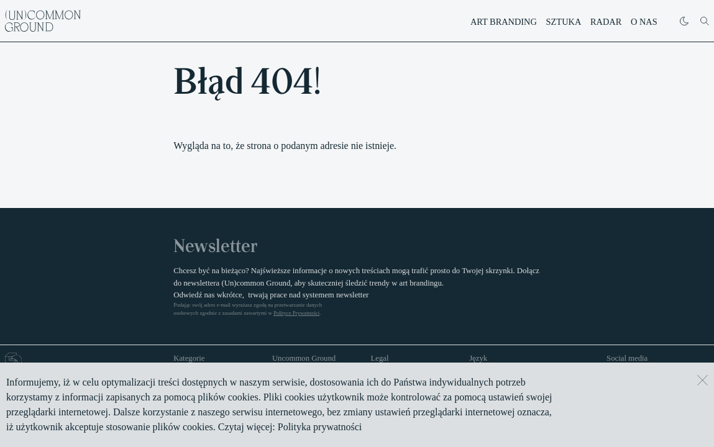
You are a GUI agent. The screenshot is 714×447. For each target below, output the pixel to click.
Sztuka (564, 21)
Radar (605, 21)
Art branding (503, 21)
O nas (644, 21)
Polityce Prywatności (296, 313)
